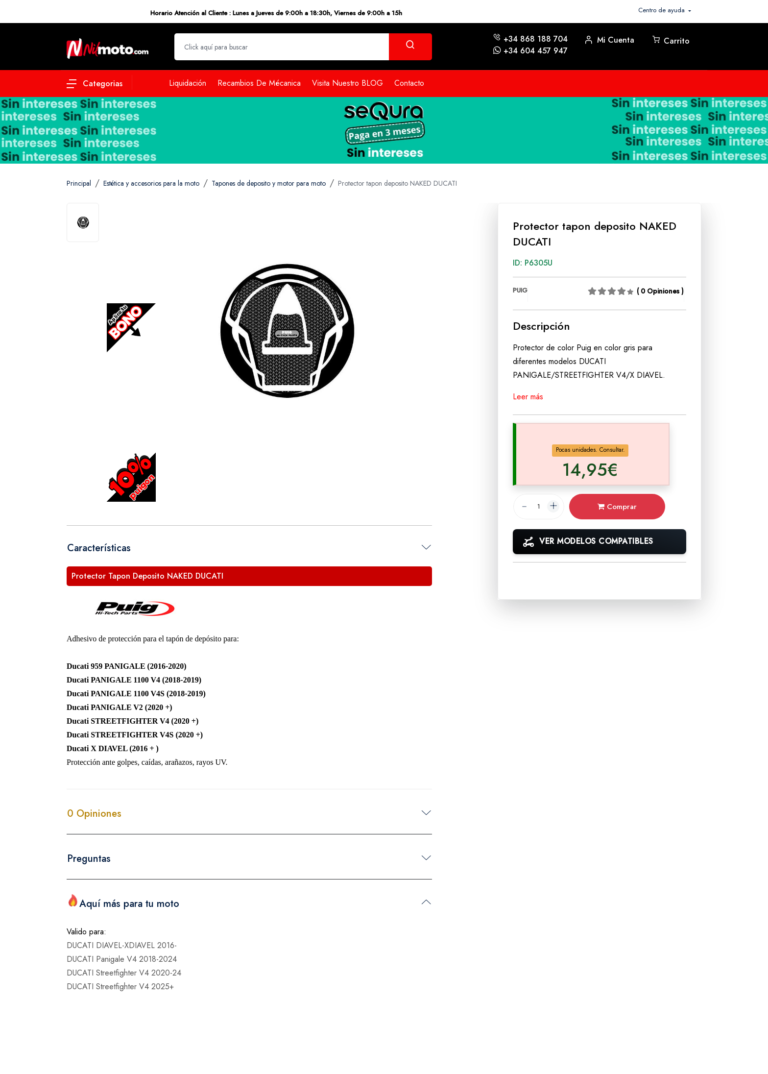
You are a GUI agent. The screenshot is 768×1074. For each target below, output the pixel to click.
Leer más (528, 396)
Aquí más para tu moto (123, 902)
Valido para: (86, 928)
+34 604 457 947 (536, 50)
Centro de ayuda (662, 10)
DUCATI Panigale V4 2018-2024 (122, 956)
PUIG (520, 290)
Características (99, 548)
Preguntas (89, 859)
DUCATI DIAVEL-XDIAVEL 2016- (122, 942)
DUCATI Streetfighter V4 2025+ (120, 983)
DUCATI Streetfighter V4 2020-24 (124, 970)
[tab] (83, 222)
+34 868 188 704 (536, 39)
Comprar (623, 506)
